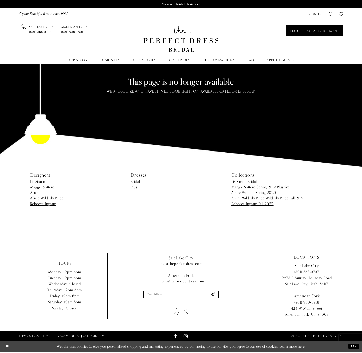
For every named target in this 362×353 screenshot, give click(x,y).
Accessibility (93, 337)
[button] (315, 14)
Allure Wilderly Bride (46, 198)
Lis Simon (38, 182)
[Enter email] (181, 295)
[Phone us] (41, 30)
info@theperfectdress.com (180, 264)
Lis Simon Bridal (244, 182)
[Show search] (330, 14)
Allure (34, 193)
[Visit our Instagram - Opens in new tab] (185, 337)
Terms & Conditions (35, 337)
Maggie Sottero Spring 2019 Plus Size (261, 187)
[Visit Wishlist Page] (341, 14)
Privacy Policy (68, 337)
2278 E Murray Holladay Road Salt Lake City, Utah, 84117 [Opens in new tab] (307, 282)
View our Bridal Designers (181, 4)
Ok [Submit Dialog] (353, 347)
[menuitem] (315, 14)
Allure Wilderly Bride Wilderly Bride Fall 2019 (267, 198)
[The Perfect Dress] (181, 39)
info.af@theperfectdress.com (181, 281)
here (301, 348)
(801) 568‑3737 (306, 273)
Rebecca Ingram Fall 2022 (252, 204)
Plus (134, 187)
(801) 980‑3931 (306, 303)
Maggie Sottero (42, 187)
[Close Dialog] (8, 347)
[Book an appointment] (314, 31)
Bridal (135, 182)
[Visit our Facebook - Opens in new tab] (175, 337)
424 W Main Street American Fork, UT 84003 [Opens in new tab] (307, 312)
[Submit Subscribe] (212, 295)
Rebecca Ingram (43, 204)
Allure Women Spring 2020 (253, 193)
